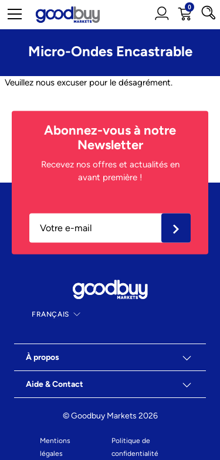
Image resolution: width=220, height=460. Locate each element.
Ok (176, 227)
